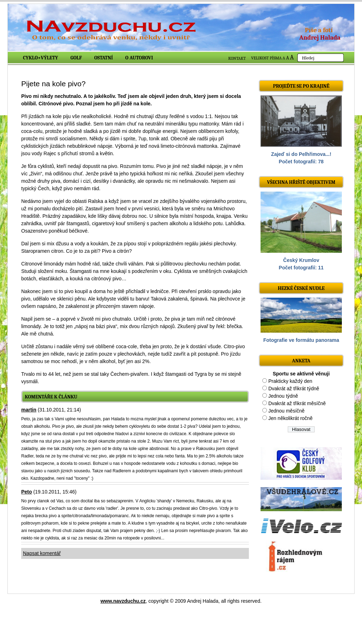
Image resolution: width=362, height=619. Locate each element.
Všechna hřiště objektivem (301, 182)
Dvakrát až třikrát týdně (293, 388)
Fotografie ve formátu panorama (301, 340)
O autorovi (139, 58)
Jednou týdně (283, 396)
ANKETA (301, 361)
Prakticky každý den (290, 381)
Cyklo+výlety (40, 58)
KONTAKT (237, 58)
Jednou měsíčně (286, 411)
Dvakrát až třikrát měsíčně (297, 403)
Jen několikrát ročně (290, 418)
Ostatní (103, 58)
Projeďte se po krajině (301, 86)
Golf (76, 58)
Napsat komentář (42, 553)
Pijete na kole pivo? (53, 84)
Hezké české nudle (301, 288)
